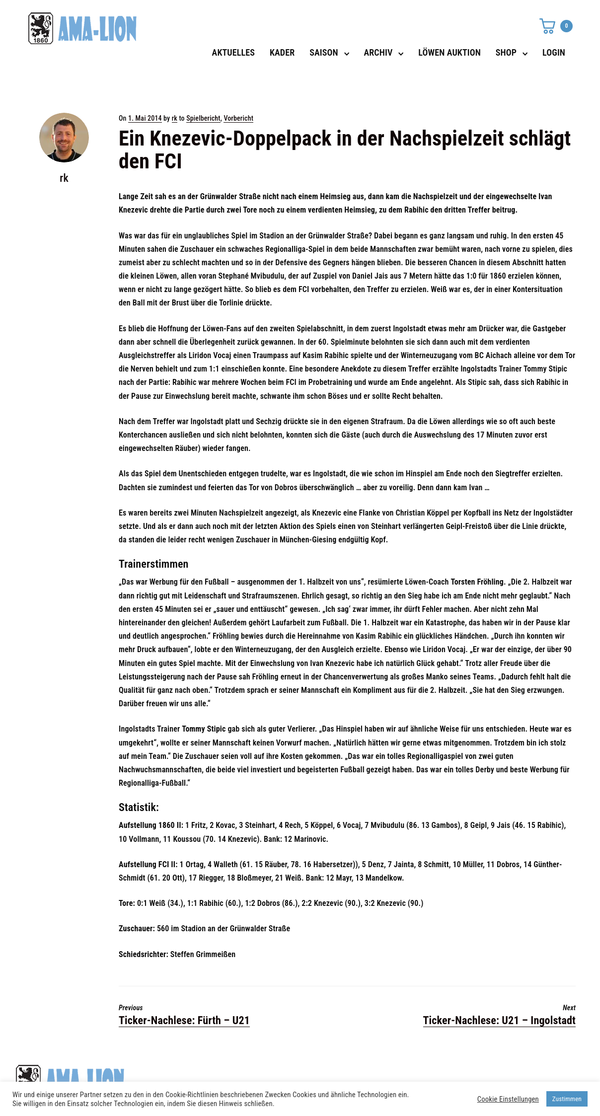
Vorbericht (238, 118)
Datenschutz (428, 1076)
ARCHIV (378, 52)
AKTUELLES (233, 52)
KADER (282, 52)
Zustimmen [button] (567, 1099)
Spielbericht (203, 118)
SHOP (506, 52)
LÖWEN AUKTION (449, 52)
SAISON (323, 52)
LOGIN (553, 52)
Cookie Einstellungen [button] (508, 1099)
